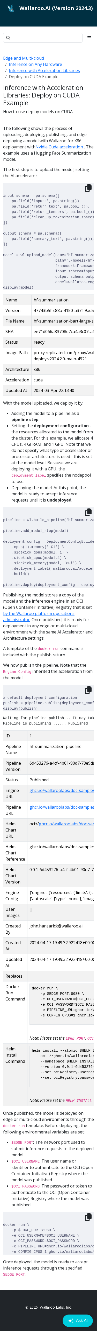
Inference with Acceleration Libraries (44, 70)
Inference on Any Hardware (35, 64)
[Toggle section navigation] (89, 38)
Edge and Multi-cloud (23, 58)
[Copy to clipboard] (88, 188)
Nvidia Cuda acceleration (59, 147)
